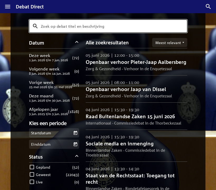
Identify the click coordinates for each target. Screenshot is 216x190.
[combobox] (108, 26)
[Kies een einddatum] (75, 144)
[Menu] (8, 6)
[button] (54, 57)
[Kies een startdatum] (75, 132)
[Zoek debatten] (208, 6)
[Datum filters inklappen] (76, 42)
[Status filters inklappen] (76, 156)
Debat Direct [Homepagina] (30, 7)
